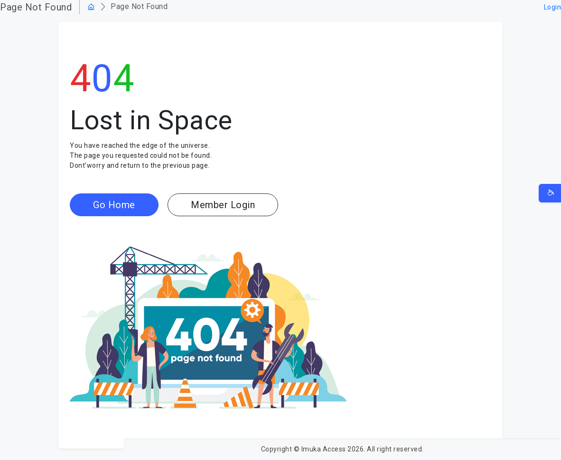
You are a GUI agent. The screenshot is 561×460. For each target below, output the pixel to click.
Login (552, 7)
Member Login (223, 205)
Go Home (114, 205)
